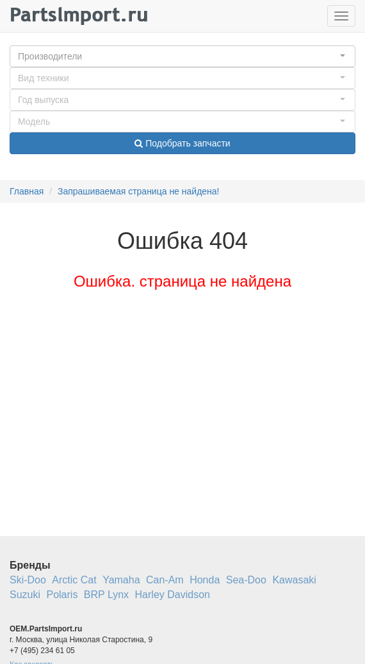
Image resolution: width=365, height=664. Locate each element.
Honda (205, 579)
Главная (27, 191)
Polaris (61, 594)
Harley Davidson (172, 594)
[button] (182, 56)
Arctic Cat (74, 579)
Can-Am (165, 579)
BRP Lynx (106, 594)
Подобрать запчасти (182, 143)
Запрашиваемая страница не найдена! (139, 191)
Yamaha (121, 579)
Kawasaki (294, 579)
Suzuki (25, 594)
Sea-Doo (246, 579)
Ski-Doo (28, 579)
